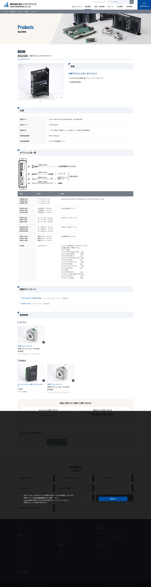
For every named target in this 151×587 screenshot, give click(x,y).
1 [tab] (40, 101)
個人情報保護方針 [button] (40, 498)
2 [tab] (41, 101)
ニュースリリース (99, 2)
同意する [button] (113, 499)
